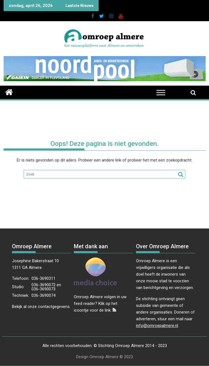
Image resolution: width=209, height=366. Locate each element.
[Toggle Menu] (160, 92)
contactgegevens (54, 306)
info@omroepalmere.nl (157, 325)
